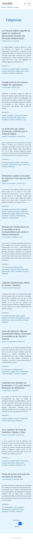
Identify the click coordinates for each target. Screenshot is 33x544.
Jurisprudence (24, 69)
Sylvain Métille (7, 3)
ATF (3, 267)
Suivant (17, 526)
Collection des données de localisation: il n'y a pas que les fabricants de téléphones (16, 385)
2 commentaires (6, 41)
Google (4, 115)
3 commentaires (6, 237)
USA (24, 119)
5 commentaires (6, 288)
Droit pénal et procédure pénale (11, 69)
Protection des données (8, 71)
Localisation (10, 115)
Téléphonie (19, 73)
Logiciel (16, 115)
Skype (13, 213)
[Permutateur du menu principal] (29, 4)
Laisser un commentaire (8, 136)
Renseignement (11, 117)
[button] (25, 4)
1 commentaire (6, 87)
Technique (12, 73)
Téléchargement (20, 215)
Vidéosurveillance (14, 218)
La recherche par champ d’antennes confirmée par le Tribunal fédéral (15, 131)
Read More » (5, 66)
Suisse (27, 71)
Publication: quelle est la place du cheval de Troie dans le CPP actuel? (16, 178)
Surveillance (5, 73)
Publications (24, 211)
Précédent (15, 520)
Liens (15, 507)
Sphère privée (20, 71)
